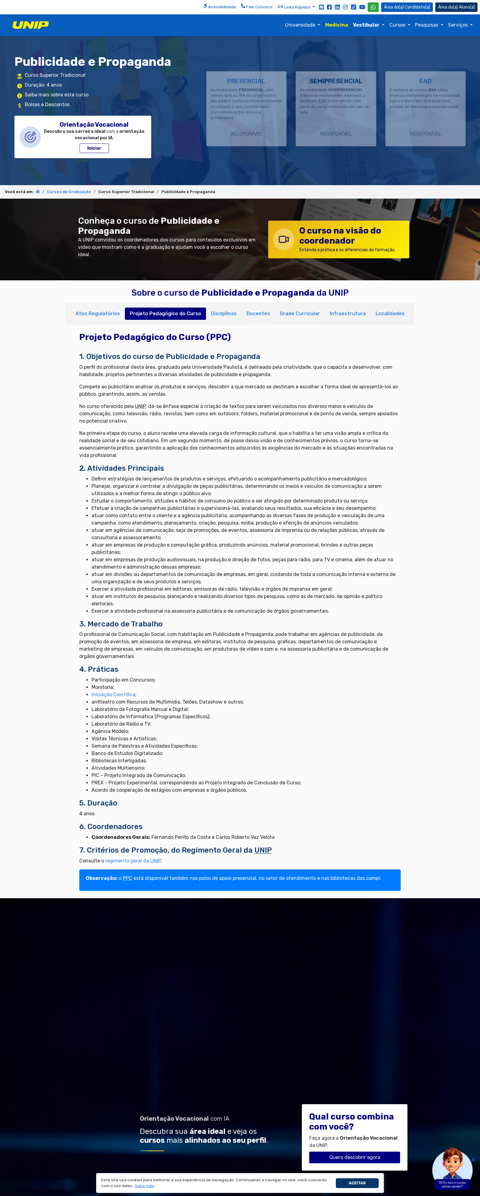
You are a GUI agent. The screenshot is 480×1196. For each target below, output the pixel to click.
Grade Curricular (300, 313)
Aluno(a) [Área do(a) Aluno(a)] (456, 7)
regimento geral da (133, 861)
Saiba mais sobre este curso (56, 95)
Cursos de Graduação (69, 191)
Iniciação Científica (113, 694)
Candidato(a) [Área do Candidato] (407, 7)
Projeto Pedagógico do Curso (165, 313)
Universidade (301, 25)
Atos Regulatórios (98, 313)
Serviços (458, 25)
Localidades (390, 313)
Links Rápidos (294, 7)
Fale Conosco (256, 6)
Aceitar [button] (357, 1183)
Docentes (258, 313)
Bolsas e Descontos (47, 104)
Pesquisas (427, 25)
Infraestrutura (348, 313)
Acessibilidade (219, 6)
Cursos (398, 25)
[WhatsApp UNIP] (373, 7)
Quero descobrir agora (354, 1157)
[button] (144, 1186)
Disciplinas (224, 313)
